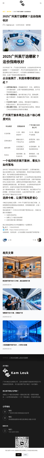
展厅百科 (28, 25)
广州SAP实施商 (14, 358)
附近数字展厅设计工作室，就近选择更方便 (16, 281)
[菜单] (3, 3)
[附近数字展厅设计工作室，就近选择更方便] (22, 267)
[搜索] (40, 3)
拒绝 (25, 454)
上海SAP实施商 (23, 358)
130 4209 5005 (13, 432)
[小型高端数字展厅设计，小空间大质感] (22, 331)
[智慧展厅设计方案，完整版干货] (22, 299)
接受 (18, 454)
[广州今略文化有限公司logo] (22, 3)
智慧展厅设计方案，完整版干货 (13, 313)
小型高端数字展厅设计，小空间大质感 (15, 345)
